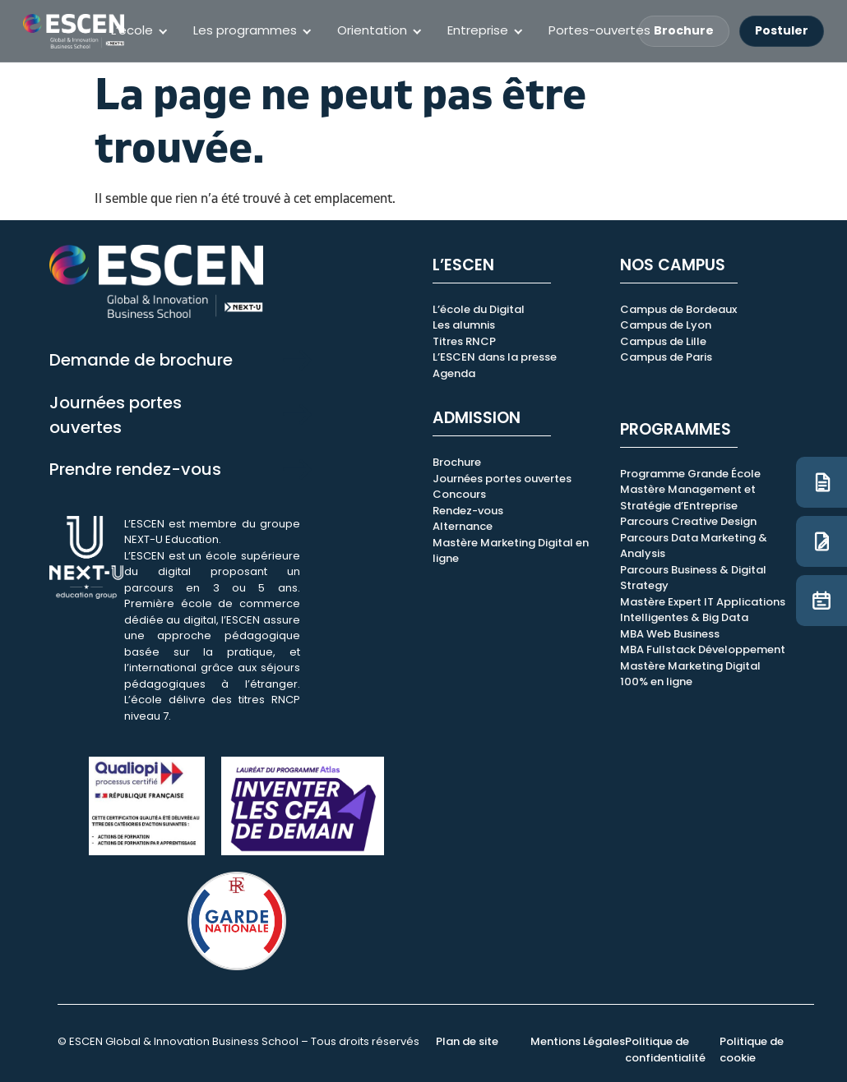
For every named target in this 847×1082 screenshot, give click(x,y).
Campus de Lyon (665, 325)
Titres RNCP (464, 341)
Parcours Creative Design (688, 521)
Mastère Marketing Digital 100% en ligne (690, 674)
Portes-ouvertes (599, 30)
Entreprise (477, 30)
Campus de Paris (666, 357)
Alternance (463, 526)
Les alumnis (464, 325)
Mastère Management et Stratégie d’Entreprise (688, 497)
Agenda (454, 373)
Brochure (684, 30)
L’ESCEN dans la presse (495, 357)
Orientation (372, 30)
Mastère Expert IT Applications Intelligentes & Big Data (702, 610)
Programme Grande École (690, 473)
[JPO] (821, 600)
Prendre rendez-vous (135, 469)
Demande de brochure (141, 359)
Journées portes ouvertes (502, 478)
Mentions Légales (577, 1041)
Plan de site (467, 1041)
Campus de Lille (663, 341)
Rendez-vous (468, 510)
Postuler (781, 30)
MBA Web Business (670, 634)
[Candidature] (821, 541)
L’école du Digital (479, 309)
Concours (459, 494)
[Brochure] (821, 482)
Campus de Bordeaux (678, 309)
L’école (132, 30)
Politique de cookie (752, 1050)
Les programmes (245, 30)
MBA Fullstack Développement (702, 649)
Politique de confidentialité (665, 1050)
